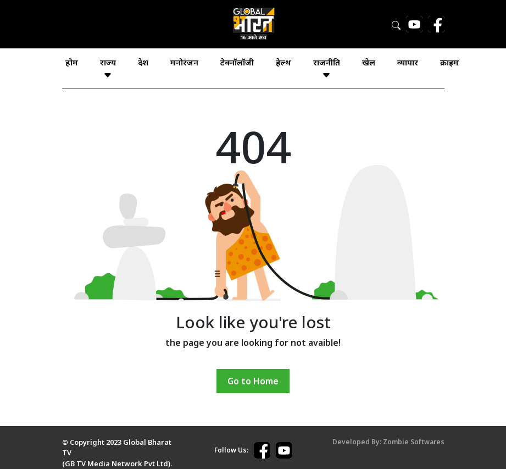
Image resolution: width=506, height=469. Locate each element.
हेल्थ (283, 62)
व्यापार (407, 62)
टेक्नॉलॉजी (237, 62)
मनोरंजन (184, 62)
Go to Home (253, 381)
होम (71, 62)
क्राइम (449, 62)
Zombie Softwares (413, 441)
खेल (368, 62)
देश (143, 62)
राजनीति (326, 68)
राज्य (108, 68)
